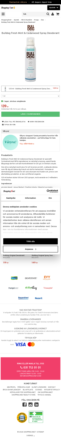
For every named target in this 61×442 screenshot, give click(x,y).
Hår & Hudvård (26, 20)
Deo (42, 20)
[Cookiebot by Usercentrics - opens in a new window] (46, 191)
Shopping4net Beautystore (23, 395)
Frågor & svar (23, 387)
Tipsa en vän (9, 125)
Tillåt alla (30, 241)
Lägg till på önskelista (14, 122)
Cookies (38, 390)
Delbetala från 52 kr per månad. (13, 109)
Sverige (30, 436)
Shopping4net (6, 20)
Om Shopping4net (45, 392)
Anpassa (30, 249)
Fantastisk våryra (18, 2)
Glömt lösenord (39, 387)
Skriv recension (36, 122)
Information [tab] (30, 198)
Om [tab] (50, 198)
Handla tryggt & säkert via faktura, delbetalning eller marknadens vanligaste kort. (30, 341)
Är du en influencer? (12, 390)
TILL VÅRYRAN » (27, 144)
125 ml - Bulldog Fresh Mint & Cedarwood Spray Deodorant (30, 88)
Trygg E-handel (44, 395)
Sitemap (40, 432)
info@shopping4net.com (30, 376)
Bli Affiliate (28, 390)
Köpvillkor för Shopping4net (23, 392)
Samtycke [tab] (11, 198)
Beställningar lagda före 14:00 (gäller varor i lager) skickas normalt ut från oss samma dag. (30, 321)
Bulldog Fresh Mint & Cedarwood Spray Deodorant (18, 22)
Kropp (36, 20)
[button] (57, 14)
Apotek (16, 20)
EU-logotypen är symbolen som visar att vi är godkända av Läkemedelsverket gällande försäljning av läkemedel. (30, 331)
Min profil (11, 387)
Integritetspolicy (52, 390)
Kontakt (52, 387)
